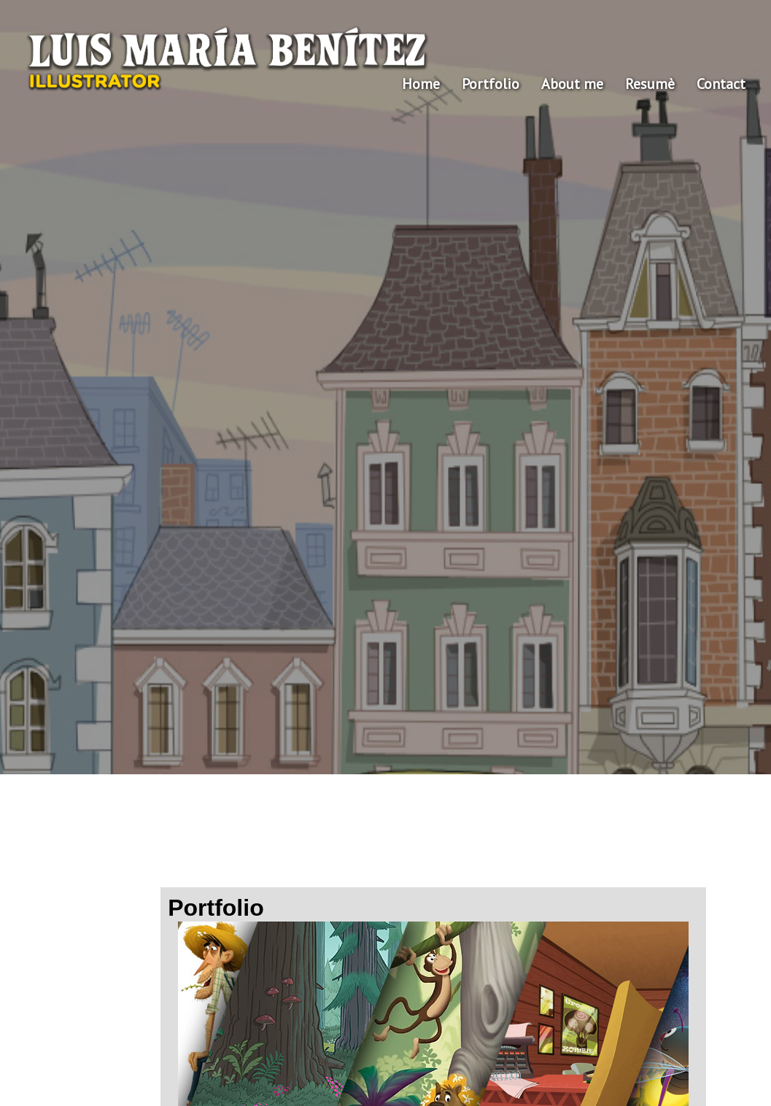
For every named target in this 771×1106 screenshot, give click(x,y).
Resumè (650, 83)
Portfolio (490, 83)
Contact (721, 83)
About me (572, 83)
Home (421, 83)
